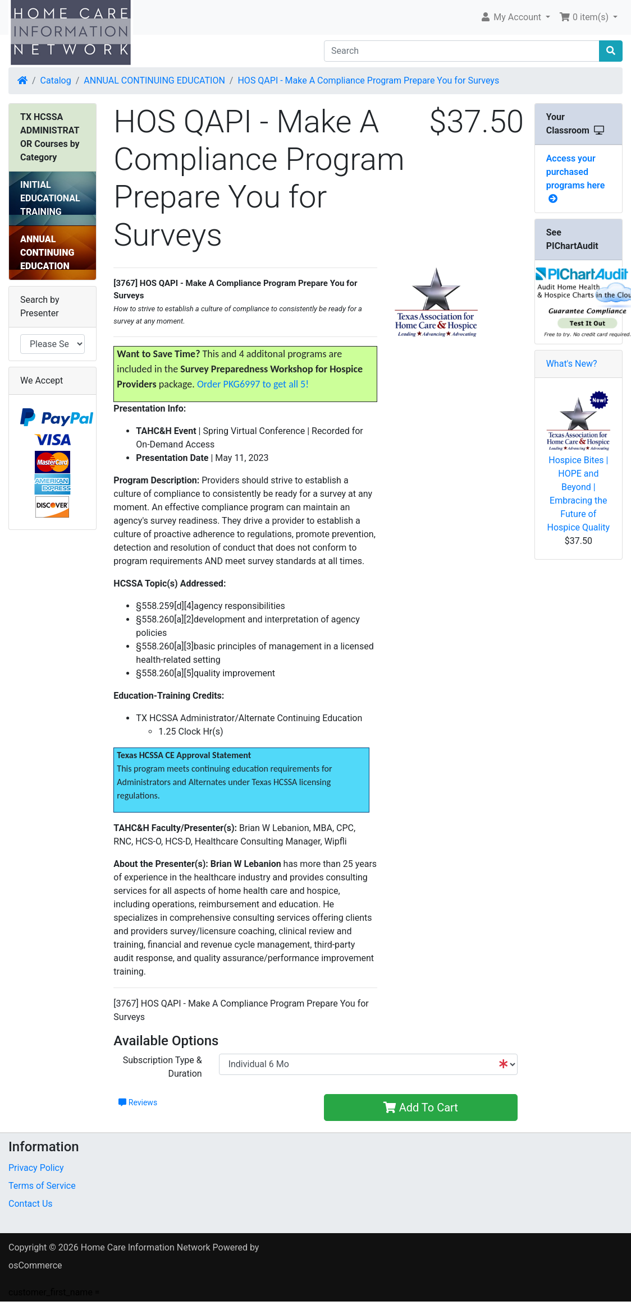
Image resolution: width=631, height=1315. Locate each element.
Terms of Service (42, 1185)
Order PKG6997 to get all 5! (253, 384)
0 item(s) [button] (585, 17)
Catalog (55, 80)
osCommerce (35, 1265)
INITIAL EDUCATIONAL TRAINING (50, 198)
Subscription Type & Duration (162, 1067)
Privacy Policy (36, 1167)
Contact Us (30, 1203)
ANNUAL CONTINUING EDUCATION (154, 80)
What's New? (571, 363)
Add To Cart (420, 1107)
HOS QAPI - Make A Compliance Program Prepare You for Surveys (368, 80)
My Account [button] (511, 17)
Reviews (137, 1102)
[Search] (462, 51)
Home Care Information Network (146, 1247)
